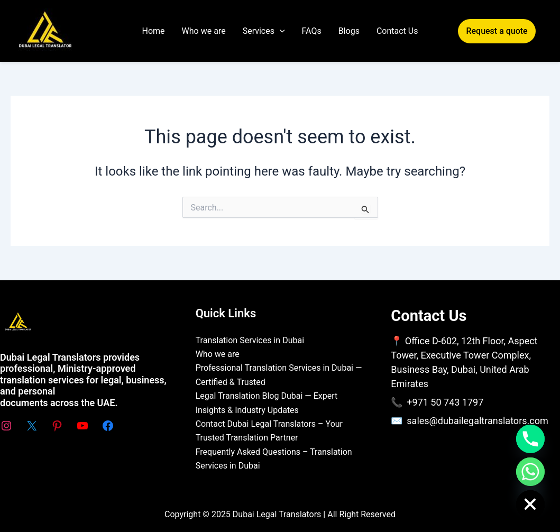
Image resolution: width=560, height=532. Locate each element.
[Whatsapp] (530, 471)
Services (264, 31)
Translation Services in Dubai (250, 340)
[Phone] (530, 439)
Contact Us (397, 31)
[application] (279, 31)
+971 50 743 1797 (445, 402)
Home (153, 31)
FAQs (312, 31)
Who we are (204, 31)
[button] (488, 31)
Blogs (349, 31)
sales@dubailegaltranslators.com (477, 420)
